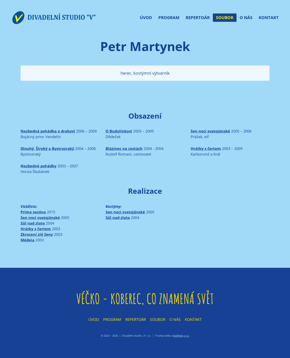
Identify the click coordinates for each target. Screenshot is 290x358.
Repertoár (198, 17)
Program (168, 17)
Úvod (146, 17)
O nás (246, 17)
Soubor (224, 17)
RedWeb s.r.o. (181, 335)
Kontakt (269, 17)
